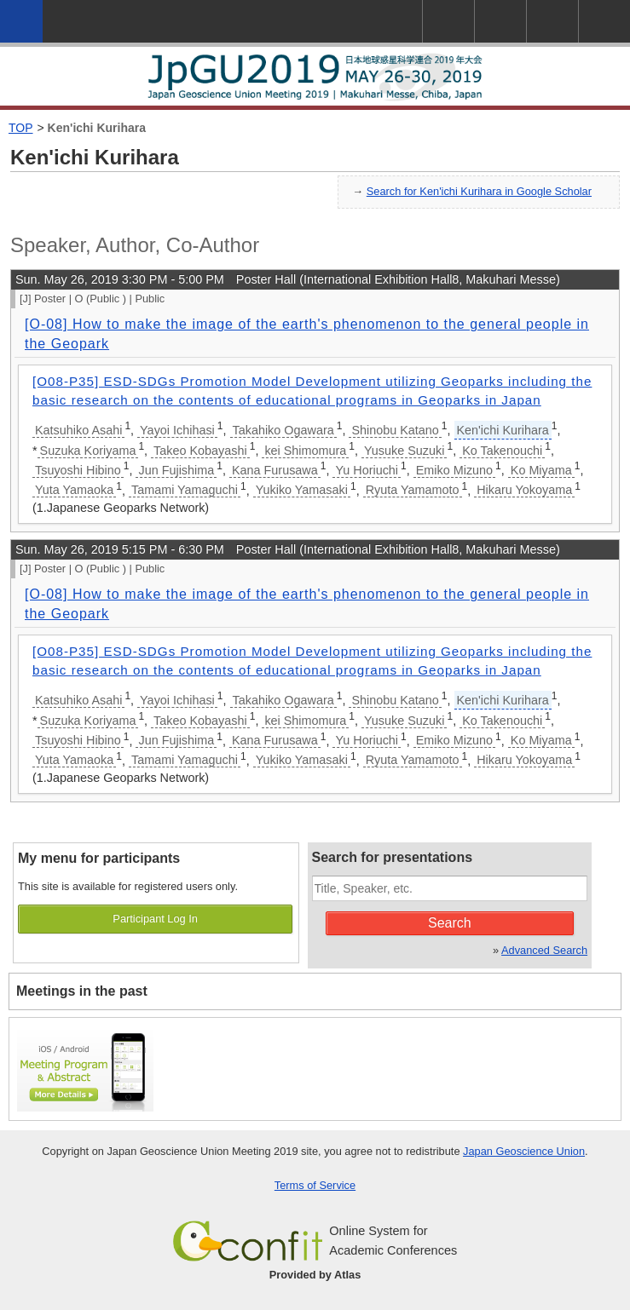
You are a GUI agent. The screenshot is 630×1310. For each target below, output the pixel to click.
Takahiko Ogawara (283, 430)
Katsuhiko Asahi (78, 430)
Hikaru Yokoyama (524, 490)
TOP (21, 128)
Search (449, 923)
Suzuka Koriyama (88, 450)
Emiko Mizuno (454, 470)
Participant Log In (155, 918)
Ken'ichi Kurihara (97, 128)
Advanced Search (544, 950)
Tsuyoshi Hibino (78, 470)
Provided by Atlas (315, 1274)
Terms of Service (315, 1185)
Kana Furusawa (275, 470)
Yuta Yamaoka (74, 490)
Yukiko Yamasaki (302, 490)
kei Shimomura (305, 450)
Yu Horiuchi (366, 470)
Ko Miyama (541, 470)
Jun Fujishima (176, 470)
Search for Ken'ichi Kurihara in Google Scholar (479, 191)
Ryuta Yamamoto (412, 490)
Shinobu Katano (394, 430)
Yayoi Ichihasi (177, 430)
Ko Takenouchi (502, 450)
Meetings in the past (81, 991)
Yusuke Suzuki (404, 450)
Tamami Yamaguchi (184, 490)
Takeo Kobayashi (200, 450)
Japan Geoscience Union (524, 1151)
